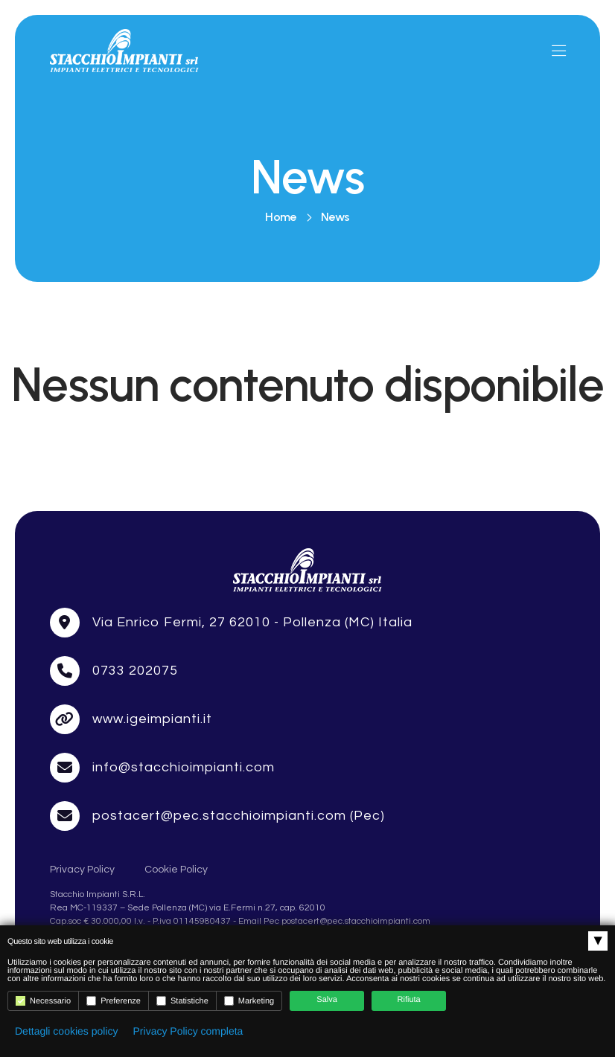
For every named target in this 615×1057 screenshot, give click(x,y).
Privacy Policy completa (188, 1031)
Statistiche (182, 1001)
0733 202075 (135, 729)
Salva (326, 999)
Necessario (43, 1001)
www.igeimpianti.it (152, 777)
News (335, 218)
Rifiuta (409, 999)
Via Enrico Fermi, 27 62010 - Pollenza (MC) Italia (252, 680)
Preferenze (113, 1001)
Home (281, 218)
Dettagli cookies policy (66, 1031)
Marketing (249, 1001)
